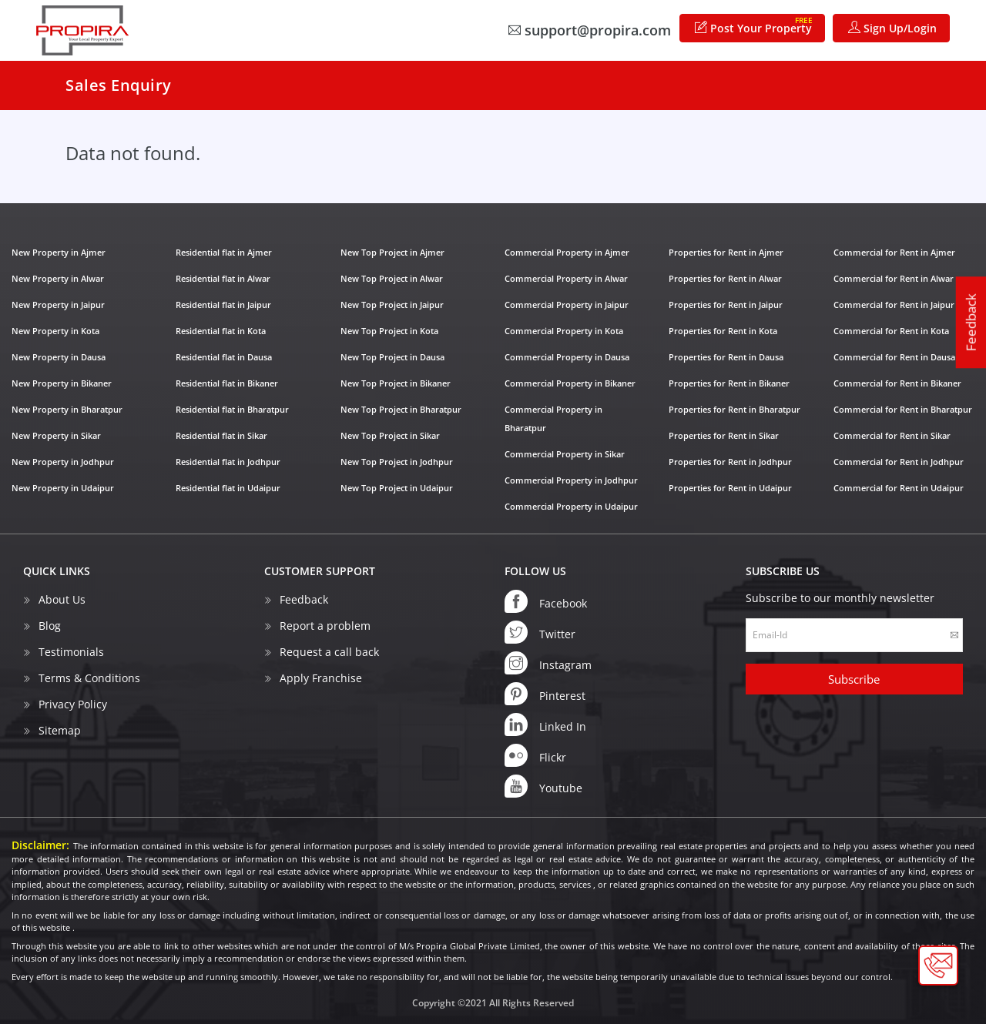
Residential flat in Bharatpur (232, 409)
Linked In (545, 724)
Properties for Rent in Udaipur (730, 488)
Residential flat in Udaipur (228, 488)
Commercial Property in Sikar (565, 454)
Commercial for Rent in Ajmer (894, 252)
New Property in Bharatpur (67, 409)
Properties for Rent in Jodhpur (730, 461)
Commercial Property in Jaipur (567, 304)
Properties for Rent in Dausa (726, 357)
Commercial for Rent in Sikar (892, 435)
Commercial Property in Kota (564, 330)
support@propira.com (589, 30)
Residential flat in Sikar (221, 435)
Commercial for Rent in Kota (891, 330)
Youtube (543, 786)
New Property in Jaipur (58, 304)
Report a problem (325, 625)
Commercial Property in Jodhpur (571, 480)
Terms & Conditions (89, 678)
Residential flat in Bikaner (227, 383)
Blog (50, 625)
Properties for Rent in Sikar (724, 435)
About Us (62, 599)
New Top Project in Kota (389, 330)
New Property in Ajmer (59, 252)
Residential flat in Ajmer (224, 252)
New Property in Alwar (58, 278)
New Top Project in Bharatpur (400, 409)
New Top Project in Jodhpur (396, 461)
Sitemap (60, 730)
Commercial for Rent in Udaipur (898, 488)
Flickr (535, 755)
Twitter (540, 632)
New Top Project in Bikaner (395, 383)
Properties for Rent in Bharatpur (734, 409)
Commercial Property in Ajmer (567, 252)
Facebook (546, 601)
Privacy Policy (73, 704)
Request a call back (329, 651)
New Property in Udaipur (63, 488)
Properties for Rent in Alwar (725, 278)
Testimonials (71, 651)
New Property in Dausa (59, 357)
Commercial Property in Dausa (567, 357)
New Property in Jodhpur (63, 461)
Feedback (971, 322)
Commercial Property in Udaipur (571, 506)
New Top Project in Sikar (390, 435)
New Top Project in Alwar (391, 278)
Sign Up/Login (892, 28)
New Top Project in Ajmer (392, 252)
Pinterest (545, 693)
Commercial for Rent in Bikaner (897, 383)
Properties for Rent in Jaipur (726, 304)
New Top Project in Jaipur (392, 304)
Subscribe (854, 679)
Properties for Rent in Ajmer (726, 252)
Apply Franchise (321, 678)
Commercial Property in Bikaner (570, 383)
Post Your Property (754, 25)
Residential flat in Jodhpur (228, 461)
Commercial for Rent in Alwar (893, 278)
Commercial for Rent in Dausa (894, 357)
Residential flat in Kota (221, 330)
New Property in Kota (55, 330)
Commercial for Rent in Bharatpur (902, 409)
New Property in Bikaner (62, 383)
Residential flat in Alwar (223, 278)
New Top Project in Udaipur (396, 488)
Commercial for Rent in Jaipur (893, 304)
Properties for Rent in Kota (723, 330)
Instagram (548, 662)
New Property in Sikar (56, 435)
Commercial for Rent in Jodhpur (898, 461)
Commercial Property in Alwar (566, 278)
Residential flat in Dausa (224, 357)
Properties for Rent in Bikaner (729, 383)
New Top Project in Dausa (392, 357)
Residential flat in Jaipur (223, 304)
